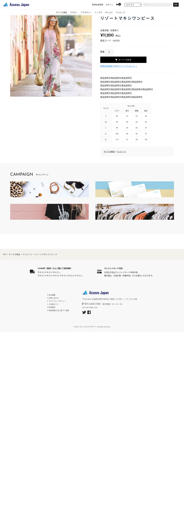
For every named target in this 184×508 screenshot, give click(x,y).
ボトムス (112, 12)
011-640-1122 (93, 304)
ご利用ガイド (53, 304)
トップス (99, 12)
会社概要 (51, 295)
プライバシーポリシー (57, 301)
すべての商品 (56, 12)
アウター (70, 12)
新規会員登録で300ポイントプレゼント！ (120, 66)
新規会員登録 (97, 4)
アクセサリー (85, 12)
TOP (4, 254)
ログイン (109, 4)
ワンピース (125, 12)
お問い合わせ (53, 298)
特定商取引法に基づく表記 (58, 310)
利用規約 (51, 307)
